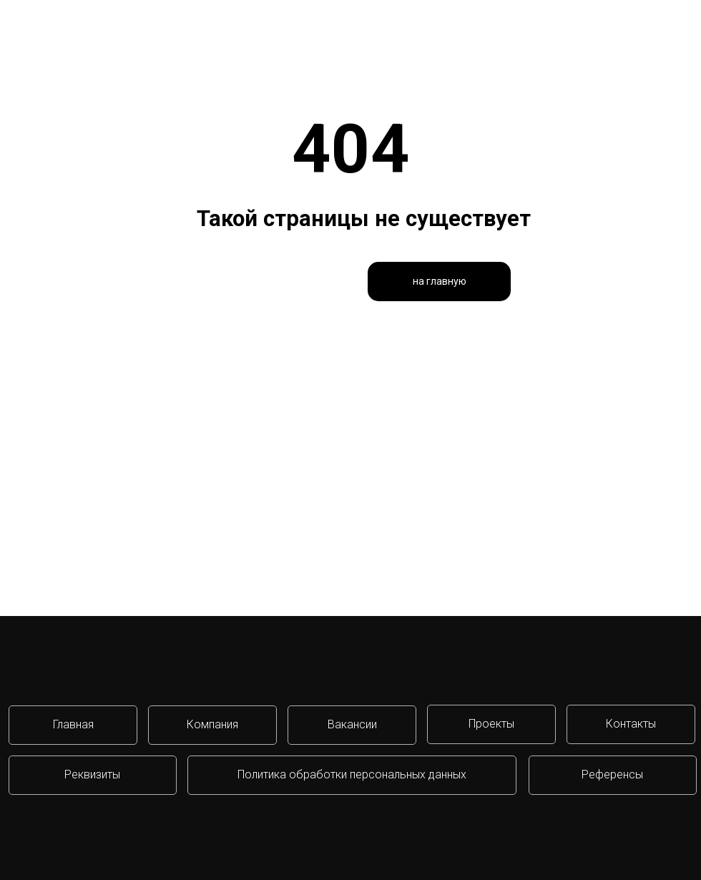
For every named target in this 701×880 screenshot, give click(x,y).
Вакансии (352, 724)
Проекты (491, 723)
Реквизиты (92, 774)
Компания (212, 724)
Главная (73, 724)
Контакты (631, 723)
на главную (439, 281)
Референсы (612, 774)
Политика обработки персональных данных (351, 774)
